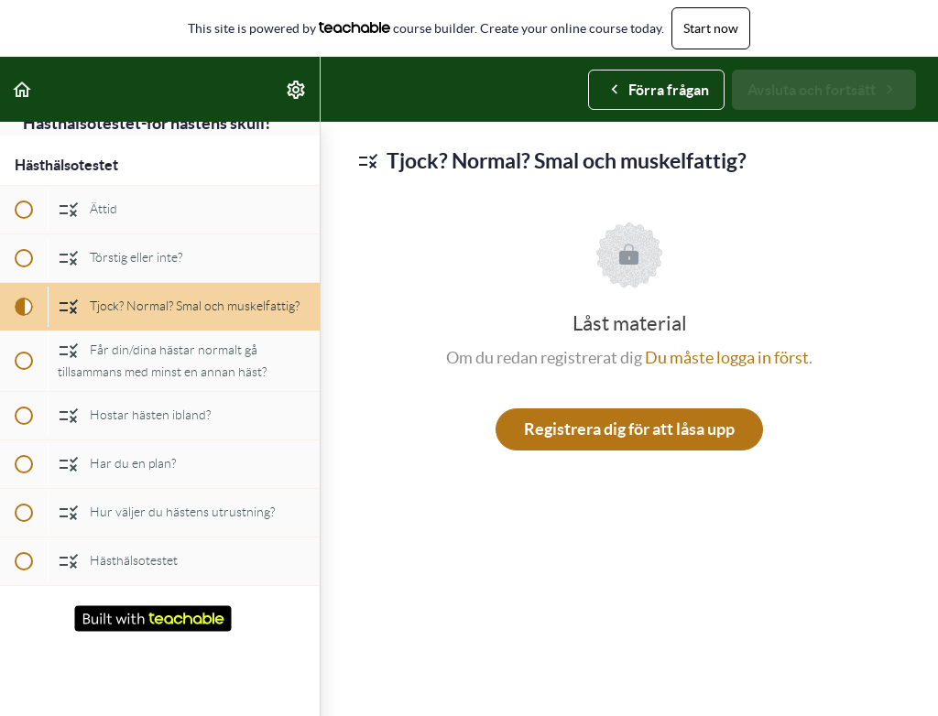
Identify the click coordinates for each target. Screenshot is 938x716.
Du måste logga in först (727, 357)
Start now (710, 28)
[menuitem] (297, 89)
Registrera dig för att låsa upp (629, 429)
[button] (23, 89)
